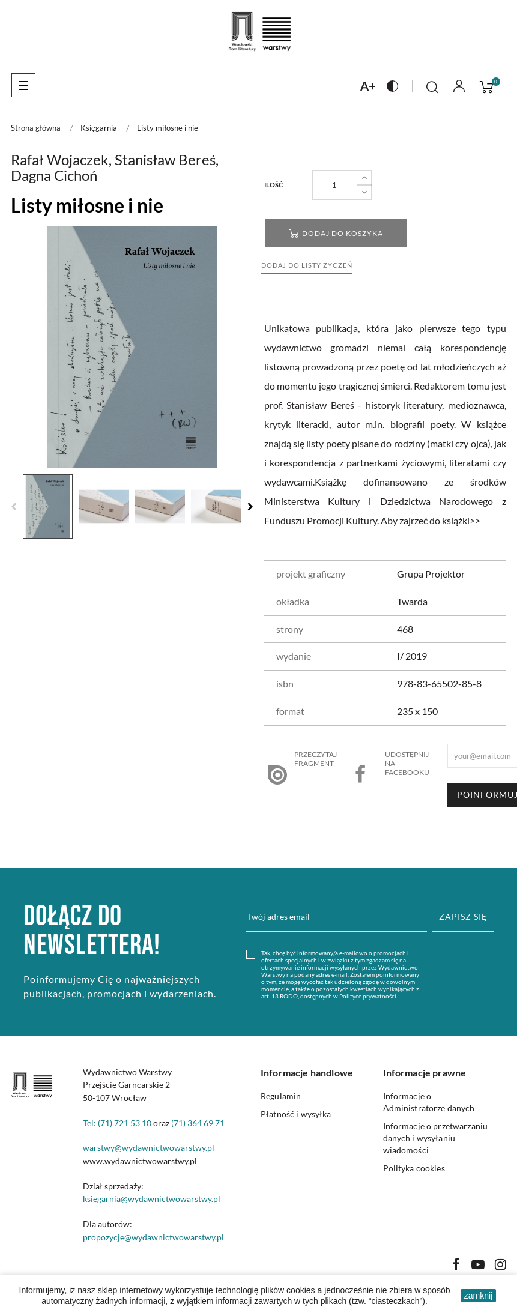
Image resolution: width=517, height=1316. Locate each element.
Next (250, 507)
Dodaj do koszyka (336, 233)
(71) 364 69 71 (198, 1123)
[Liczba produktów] (334, 185)
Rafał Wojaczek (60, 159)
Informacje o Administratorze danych (429, 1102)
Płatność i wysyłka (296, 1114)
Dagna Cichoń (54, 175)
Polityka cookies (414, 1168)
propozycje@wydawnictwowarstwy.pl (153, 1237)
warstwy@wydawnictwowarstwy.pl (148, 1147)
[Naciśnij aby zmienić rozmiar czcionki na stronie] (367, 85)
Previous (14, 507)
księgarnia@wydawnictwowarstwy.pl (151, 1199)
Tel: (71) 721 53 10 (117, 1123)
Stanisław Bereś (165, 159)
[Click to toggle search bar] (432, 87)
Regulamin (281, 1096)
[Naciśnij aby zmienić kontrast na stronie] (392, 85)
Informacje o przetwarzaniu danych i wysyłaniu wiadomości (435, 1138)
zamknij (478, 1295)
